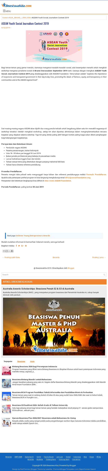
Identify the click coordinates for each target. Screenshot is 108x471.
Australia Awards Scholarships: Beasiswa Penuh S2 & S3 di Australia (38, 289)
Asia (85, 457)
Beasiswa (21, 361)
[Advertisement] (54, 104)
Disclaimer (76, 459)
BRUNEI (17, 18)
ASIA (11, 18)
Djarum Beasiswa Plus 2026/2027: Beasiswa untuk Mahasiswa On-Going (44, 418)
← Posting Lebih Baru (11, 257)
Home (4, 18)
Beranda (56, 257)
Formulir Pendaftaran (96, 174)
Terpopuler (8, 361)
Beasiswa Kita (52, 465)
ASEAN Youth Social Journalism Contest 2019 (25, 23)
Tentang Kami (51, 459)
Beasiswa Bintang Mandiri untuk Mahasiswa (31, 379)
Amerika (31, 459)
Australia (40, 459)
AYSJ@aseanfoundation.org (77, 178)
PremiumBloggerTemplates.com (65, 469)
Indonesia (77, 457)
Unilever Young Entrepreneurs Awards (33, 236)
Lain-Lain (59, 457)
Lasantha (48, 469)
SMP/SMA (18, 457)
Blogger (71, 268)
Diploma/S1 (29, 457)
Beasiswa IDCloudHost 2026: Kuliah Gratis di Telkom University (40, 405)
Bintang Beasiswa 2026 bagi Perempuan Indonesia (34, 367)
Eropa (92, 457)
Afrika (99, 457)
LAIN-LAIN (26, 18)
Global (68, 457)
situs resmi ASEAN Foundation (57, 181)
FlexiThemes (25, 469)
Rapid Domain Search (87, 469)
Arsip (32, 361)
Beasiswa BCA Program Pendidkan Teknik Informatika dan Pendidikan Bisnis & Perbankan (52, 392)
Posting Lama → (99, 257)
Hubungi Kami (64, 459)
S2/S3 (39, 457)
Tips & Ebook (49, 457)
